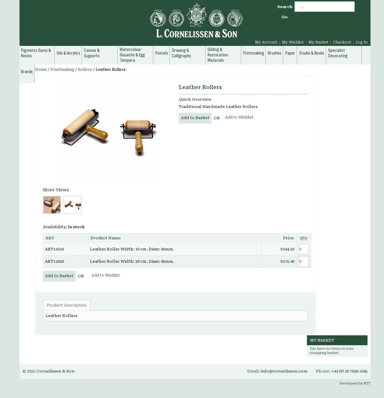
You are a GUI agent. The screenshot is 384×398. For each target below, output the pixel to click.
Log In (362, 42)
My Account (266, 42)
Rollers (85, 69)
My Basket (318, 42)
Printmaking (62, 69)
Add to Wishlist (239, 117)
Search (284, 6)
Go (284, 17)
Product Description (66, 305)
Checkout (342, 42)
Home (41, 69)
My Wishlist (293, 42)
